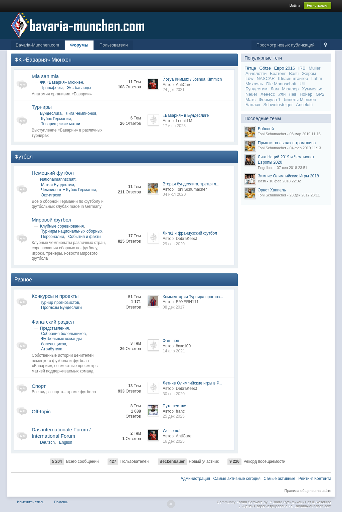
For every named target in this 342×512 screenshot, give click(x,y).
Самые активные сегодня (237, 478)
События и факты (84, 236)
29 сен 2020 (174, 244)
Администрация (195, 478)
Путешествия (175, 406)
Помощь (61, 502)
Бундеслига (50, 113)
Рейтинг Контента (315, 478)
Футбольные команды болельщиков (61, 341)
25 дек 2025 (174, 416)
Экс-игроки (51, 195)
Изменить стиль (30, 502)
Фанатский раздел (53, 322)
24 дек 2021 (174, 89)
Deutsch (47, 442)
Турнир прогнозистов (59, 302)
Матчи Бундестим (57, 184)
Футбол (23, 157)
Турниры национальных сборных (71, 231)
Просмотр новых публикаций (285, 45)
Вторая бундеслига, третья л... (191, 184)
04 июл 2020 (174, 194)
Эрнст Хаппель (272, 190)
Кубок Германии (56, 118)
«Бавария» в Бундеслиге (186, 115)
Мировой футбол (51, 220)
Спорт (39, 386)
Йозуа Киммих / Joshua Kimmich (192, 79)
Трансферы (51, 87)
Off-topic (41, 411)
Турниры (42, 107)
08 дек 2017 (174, 307)
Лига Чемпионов (81, 113)
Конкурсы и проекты (55, 296)
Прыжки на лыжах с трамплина (287, 143)
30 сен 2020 (174, 394)
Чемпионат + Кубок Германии (68, 189)
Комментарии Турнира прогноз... (193, 296)
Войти (295, 5)
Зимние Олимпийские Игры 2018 (288, 176)
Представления (54, 328)
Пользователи (114, 45)
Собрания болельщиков (63, 333)
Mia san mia (45, 76)
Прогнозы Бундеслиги (61, 307)
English (65, 442)
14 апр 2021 (174, 351)
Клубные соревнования (62, 226)
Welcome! (171, 430)
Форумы (79, 45)
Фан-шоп (171, 340)
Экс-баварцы (79, 87)
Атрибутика (51, 349)
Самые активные (279, 478)
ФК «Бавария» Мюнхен (42, 60)
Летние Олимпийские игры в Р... (192, 383)
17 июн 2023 (174, 125)
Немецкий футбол (53, 173)
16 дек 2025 (174, 441)
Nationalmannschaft (57, 179)
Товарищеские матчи (60, 123)
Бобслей (266, 128)
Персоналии (52, 236)
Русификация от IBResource (306, 502)
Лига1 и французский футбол (190, 233)
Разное (23, 279)
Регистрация (317, 5)
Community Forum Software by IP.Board (249, 502)
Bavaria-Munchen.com (37, 45)
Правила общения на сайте (308, 491)
